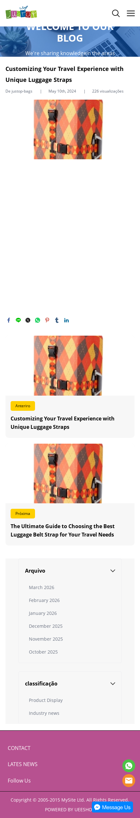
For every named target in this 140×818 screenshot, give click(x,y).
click (70, 41)
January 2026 (43, 613)
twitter (28, 320)
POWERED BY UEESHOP (70, 809)
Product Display (46, 700)
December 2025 (46, 626)
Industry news (44, 713)
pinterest (47, 320)
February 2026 (44, 600)
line (18, 320)
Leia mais (70, 387)
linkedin (66, 320)
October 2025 (43, 652)
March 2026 (41, 587)
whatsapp (37, 320)
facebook (8, 320)
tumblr (57, 320)
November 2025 (46, 639)
